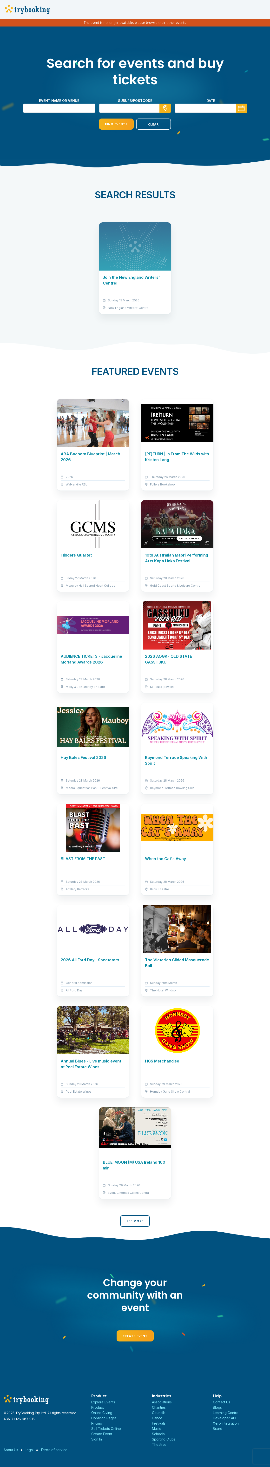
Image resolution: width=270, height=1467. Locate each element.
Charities (159, 1407)
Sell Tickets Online (106, 1429)
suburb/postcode (135, 101)
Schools (158, 1434)
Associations (162, 1402)
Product (97, 1407)
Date (211, 101)
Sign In (96, 1439)
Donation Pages (104, 1418)
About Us (11, 1450)
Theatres (159, 1444)
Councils (158, 1413)
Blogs (217, 1407)
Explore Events (103, 1402)
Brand (217, 1429)
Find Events (116, 124)
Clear (153, 124)
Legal (29, 1450)
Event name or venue (59, 101)
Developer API (224, 1418)
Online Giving (101, 1413)
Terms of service (53, 1450)
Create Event (135, 1336)
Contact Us (221, 1402)
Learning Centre (225, 1413)
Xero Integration (226, 1423)
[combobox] (135, 108)
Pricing (96, 1423)
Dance (157, 1418)
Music (156, 1429)
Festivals (158, 1423)
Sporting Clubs (163, 1439)
